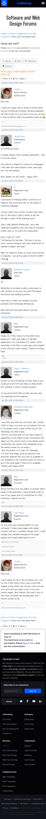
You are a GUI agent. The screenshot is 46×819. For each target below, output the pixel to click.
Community (30, 741)
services (33, 669)
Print (18, 61)
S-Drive (5, 746)
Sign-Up (33, 691)
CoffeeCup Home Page (21, 799)
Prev (5, 78)
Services (6, 741)
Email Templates (9, 781)
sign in (10, 48)
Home (3, 33)
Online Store (37, 799)
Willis (16, 323)
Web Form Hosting (9, 760)
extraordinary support (25, 675)
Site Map (14, 808)
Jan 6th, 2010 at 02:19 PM (12, 130)
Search (7, 61)
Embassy (28, 755)
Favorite (7, 66)
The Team (6, 719)
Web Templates (8, 777)
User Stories (30, 764)
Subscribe (30, 61)
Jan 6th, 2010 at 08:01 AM (12, 83)
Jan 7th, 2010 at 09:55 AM (12, 506)
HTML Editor (7, 666)
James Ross (19, 136)
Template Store (9, 772)
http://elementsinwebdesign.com (13, 126)
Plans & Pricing (8, 764)
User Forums (30, 760)
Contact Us (7, 733)
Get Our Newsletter (10, 729)
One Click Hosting (9, 750)
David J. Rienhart (21, 368)
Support (28, 746)
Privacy (5, 808)
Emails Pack (29, 719)
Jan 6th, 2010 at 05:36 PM (12, 317)
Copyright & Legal (37, 803)
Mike (16, 476)
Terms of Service (24, 814)
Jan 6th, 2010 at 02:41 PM (12, 263)
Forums (11, 33)
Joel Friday (19, 513)
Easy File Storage (9, 755)
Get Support (24, 803)
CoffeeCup (7, 714)
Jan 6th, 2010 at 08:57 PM (12, 470)
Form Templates (9, 786)
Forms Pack (29, 724)
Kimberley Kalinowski (23, 407)
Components (7, 791)
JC (15, 187)
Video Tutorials (31, 750)
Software (29, 714)
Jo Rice (17, 89)
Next (22, 78)
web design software (17, 669)
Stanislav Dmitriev (22, 269)
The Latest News (9, 724)
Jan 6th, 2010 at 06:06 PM (12, 362)
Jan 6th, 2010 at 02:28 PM (12, 181)
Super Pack (29, 729)
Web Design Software (9, 803)
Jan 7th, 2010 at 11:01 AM (11, 555)
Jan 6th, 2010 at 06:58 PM (12, 400)
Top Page (7, 799)
